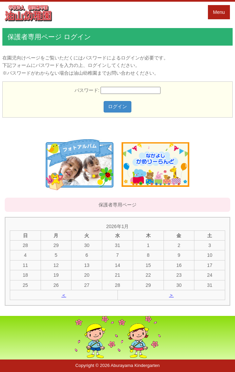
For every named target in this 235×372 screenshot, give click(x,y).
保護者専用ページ (117, 204)
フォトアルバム (79, 165)
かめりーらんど (155, 165)
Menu (219, 12)
